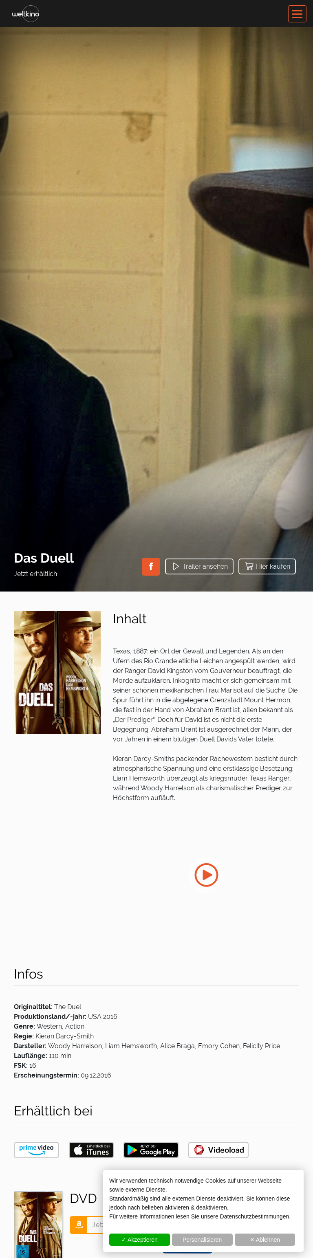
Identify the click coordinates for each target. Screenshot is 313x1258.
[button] (151, 567)
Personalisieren (202, 1239)
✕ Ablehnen (265, 1239)
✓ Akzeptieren (139, 1239)
